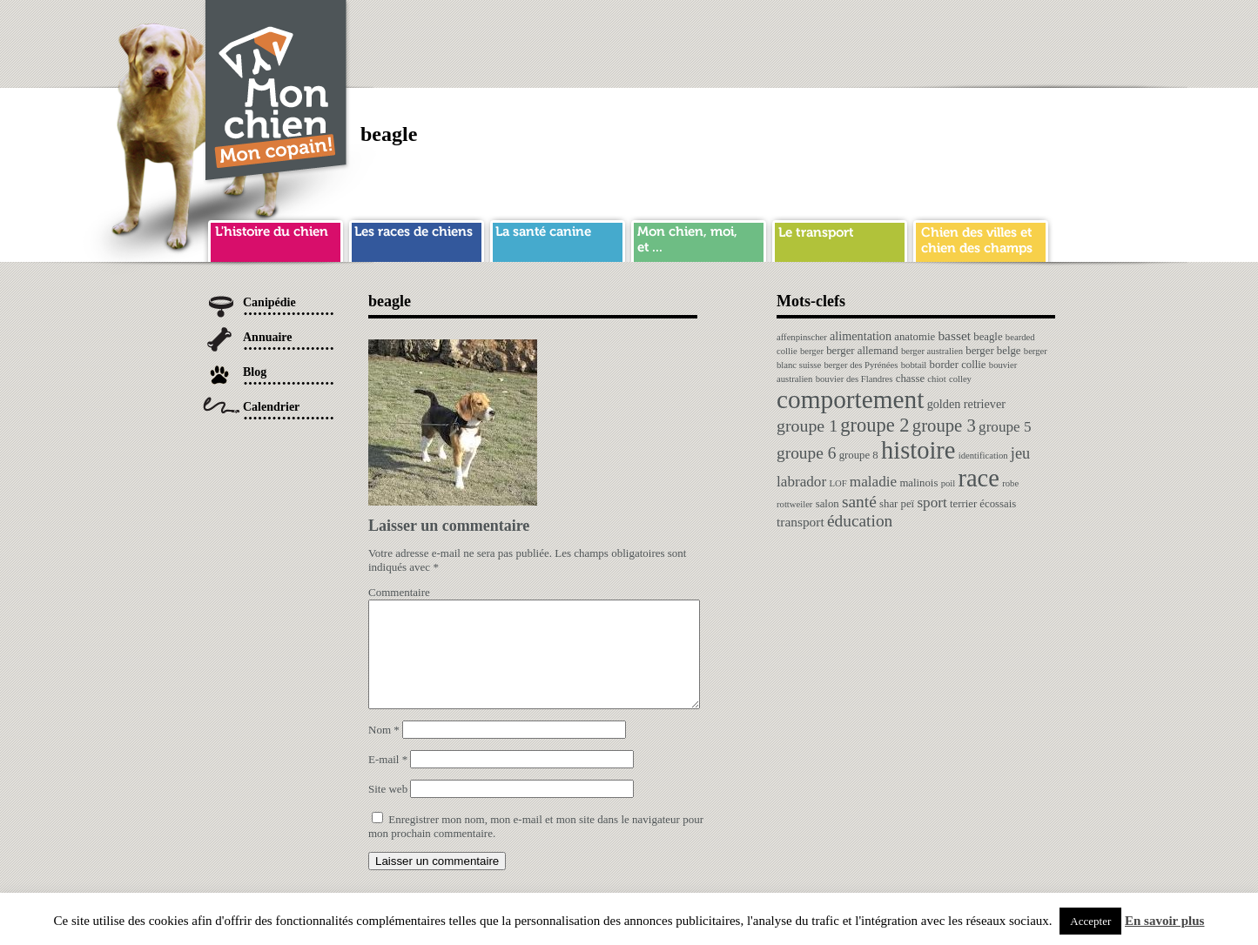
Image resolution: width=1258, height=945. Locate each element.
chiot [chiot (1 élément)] (936, 379)
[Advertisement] (738, 39)
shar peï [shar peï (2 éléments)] (896, 504)
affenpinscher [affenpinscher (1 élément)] (802, 337)
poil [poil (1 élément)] (948, 483)
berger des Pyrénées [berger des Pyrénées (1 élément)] (861, 365)
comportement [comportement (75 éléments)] (850, 399)
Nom (384, 750)
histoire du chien (275, 238)
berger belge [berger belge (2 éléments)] (992, 351)
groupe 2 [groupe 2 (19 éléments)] (874, 425)
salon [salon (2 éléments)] (827, 504)
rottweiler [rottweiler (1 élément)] (794, 504)
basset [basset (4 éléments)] (954, 335)
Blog (254, 372)
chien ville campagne (980, 238)
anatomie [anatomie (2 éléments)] (914, 337)
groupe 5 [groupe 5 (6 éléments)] (1005, 427)
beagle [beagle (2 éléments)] (987, 337)
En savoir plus (1164, 921)
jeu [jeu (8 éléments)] (1020, 453)
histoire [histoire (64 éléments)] (918, 450)
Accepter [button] (1090, 921)
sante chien (557, 238)
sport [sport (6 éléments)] (931, 502)
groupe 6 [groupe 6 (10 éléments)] (806, 453)
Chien (277, 92)
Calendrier (271, 406)
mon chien (698, 238)
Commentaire (399, 592)
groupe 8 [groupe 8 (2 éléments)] (858, 455)
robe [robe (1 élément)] (1010, 483)
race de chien (416, 238)
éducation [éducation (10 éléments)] (859, 521)
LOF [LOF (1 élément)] (837, 483)
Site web (387, 809)
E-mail (387, 780)
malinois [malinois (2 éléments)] (918, 483)
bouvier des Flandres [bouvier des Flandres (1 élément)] (854, 379)
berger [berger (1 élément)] (812, 351)
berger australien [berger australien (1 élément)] (932, 351)
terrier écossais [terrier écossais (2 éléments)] (983, 504)
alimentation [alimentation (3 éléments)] (860, 336)
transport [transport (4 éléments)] (800, 521)
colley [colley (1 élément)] (960, 379)
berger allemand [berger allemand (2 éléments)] (862, 351)
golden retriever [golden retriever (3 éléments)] (966, 404)
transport (839, 238)
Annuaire (268, 337)
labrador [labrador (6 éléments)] (801, 481)
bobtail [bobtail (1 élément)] (914, 365)
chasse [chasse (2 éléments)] (910, 378)
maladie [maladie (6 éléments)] (873, 481)
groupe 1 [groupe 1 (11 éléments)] (807, 425)
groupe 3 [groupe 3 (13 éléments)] (944, 425)
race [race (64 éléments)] (978, 478)
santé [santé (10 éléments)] (859, 502)
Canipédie (269, 302)
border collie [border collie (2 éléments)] (958, 365)
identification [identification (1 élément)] (983, 455)
